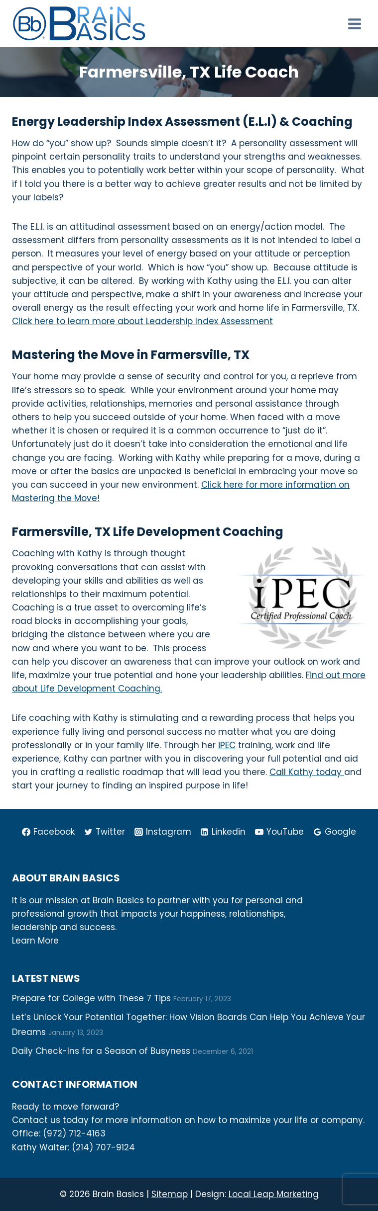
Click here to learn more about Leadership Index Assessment (142, 321)
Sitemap (169, 1194)
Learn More (35, 941)
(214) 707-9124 (103, 1147)
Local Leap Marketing (274, 1194)
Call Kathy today (306, 772)
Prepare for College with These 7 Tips (91, 998)
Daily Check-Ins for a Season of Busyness (101, 1051)
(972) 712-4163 (74, 1133)
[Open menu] (354, 23)
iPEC (227, 745)
